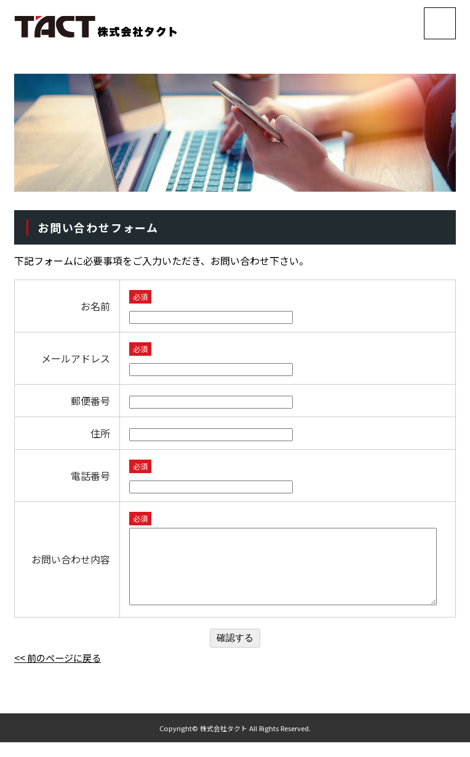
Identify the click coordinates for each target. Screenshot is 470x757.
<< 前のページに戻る (60, 672)
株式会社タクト (223, 743)
